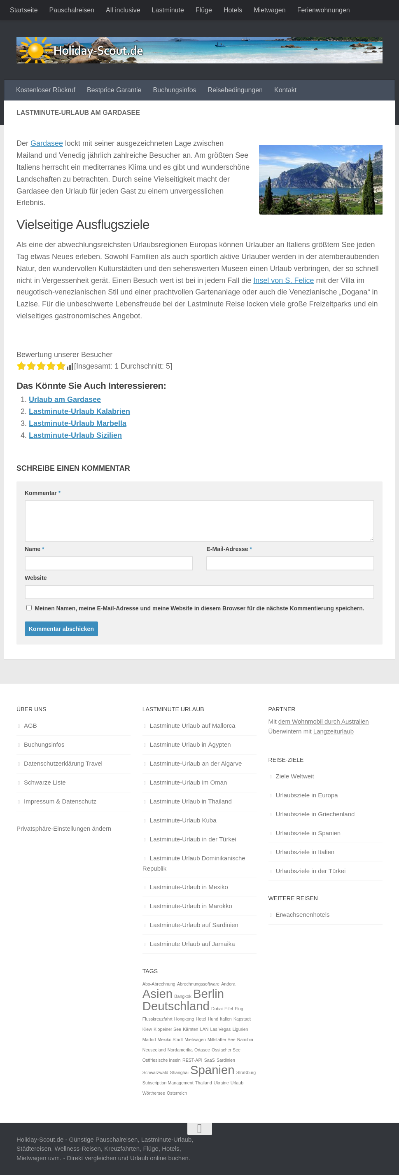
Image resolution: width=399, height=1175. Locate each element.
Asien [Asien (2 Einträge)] (157, 993)
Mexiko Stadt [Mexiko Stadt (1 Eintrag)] (170, 1039)
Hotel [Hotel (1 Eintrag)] (201, 1018)
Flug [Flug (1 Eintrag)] (239, 1008)
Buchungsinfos (174, 89)
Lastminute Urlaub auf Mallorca (193, 725)
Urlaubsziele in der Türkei (311, 870)
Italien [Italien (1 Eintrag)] (225, 1018)
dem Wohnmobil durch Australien (323, 721)
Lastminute (168, 10)
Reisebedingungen (235, 89)
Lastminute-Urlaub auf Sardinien (194, 924)
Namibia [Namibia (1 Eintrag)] (245, 1039)
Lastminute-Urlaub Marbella (77, 423)
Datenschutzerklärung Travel (63, 763)
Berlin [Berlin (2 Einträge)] (208, 993)
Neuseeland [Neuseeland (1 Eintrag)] (154, 1049)
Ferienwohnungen (323, 10)
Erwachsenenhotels (303, 914)
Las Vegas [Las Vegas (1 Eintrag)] (220, 1029)
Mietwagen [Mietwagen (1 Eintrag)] (195, 1039)
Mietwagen (269, 10)
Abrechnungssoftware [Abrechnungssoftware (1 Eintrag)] (198, 983)
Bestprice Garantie (114, 89)
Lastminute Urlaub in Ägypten (190, 744)
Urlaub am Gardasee (65, 399)
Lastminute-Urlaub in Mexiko (189, 886)
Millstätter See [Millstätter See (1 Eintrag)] (222, 1039)
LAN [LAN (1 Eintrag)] (204, 1029)
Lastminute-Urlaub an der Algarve (196, 763)
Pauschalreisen (71, 10)
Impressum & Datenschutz (60, 801)
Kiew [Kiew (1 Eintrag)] (147, 1029)
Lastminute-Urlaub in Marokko (191, 905)
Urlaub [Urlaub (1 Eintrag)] (237, 1082)
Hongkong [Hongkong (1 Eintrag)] (184, 1018)
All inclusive (123, 10)
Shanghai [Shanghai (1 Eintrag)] (179, 1072)
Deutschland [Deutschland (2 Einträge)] (176, 1006)
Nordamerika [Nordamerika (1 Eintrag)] (180, 1049)
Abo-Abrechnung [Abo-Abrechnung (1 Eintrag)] (158, 983)
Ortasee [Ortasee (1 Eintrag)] (202, 1049)
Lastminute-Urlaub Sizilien (75, 435)
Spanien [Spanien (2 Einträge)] (212, 1070)
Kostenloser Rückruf (45, 89)
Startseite (24, 10)
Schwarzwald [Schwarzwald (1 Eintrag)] (155, 1072)
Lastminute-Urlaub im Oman (188, 782)
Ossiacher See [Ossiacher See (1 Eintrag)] (226, 1049)
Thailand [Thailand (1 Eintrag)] (203, 1082)
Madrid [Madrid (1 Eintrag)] (149, 1039)
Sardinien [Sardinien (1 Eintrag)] (226, 1060)
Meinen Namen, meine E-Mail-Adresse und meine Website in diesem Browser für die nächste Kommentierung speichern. (199, 608)
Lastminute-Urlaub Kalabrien (79, 411)
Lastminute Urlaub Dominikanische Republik (193, 863)
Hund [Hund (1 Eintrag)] (213, 1018)
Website (36, 578)
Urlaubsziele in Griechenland (315, 814)
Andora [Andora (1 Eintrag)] (228, 983)
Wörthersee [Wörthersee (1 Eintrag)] (153, 1093)
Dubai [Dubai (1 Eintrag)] (217, 1008)
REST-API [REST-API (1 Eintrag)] (192, 1060)
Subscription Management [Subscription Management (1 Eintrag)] (168, 1082)
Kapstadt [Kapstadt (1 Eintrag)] (242, 1018)
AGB (30, 725)
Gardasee (46, 143)
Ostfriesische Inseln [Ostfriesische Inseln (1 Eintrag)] (161, 1060)
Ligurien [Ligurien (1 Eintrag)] (240, 1029)
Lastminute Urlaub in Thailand (191, 801)
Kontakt (285, 89)
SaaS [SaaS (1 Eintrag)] (209, 1060)
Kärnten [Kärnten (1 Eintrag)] (190, 1029)
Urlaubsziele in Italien (305, 851)
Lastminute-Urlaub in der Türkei (193, 839)
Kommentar (43, 493)
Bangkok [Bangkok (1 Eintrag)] (182, 996)
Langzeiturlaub (333, 731)
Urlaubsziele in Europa (307, 795)
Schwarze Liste (45, 782)
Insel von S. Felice (283, 280)
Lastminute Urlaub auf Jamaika (192, 943)
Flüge (204, 10)
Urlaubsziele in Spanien (308, 832)
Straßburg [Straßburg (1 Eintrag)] (246, 1072)
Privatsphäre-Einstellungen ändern (63, 828)
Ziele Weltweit (295, 776)
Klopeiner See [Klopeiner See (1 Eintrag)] (167, 1029)
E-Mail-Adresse (229, 549)
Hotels (233, 10)
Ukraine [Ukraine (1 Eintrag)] (221, 1082)
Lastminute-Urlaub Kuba (183, 820)
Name (34, 549)
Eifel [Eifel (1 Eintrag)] (228, 1008)
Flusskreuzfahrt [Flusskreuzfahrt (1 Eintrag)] (157, 1018)
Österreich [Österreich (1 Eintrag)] (177, 1093)
